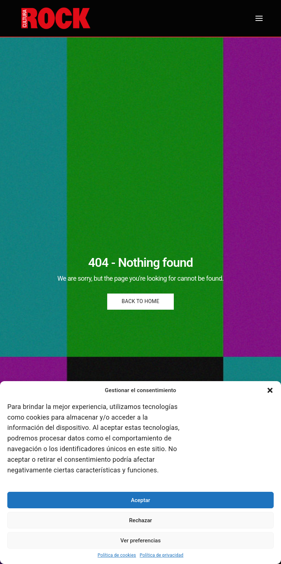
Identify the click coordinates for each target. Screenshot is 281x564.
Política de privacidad (162, 555)
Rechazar (140, 520)
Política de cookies (117, 555)
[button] (270, 390)
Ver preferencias (140, 540)
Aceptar (140, 500)
